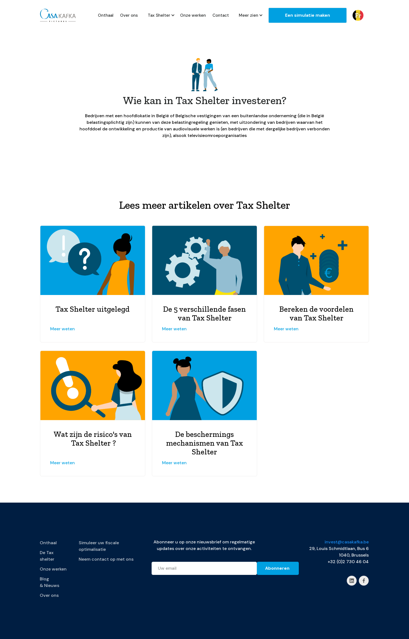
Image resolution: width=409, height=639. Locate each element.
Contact (220, 15)
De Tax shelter (47, 556)
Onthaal (105, 15)
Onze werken (193, 15)
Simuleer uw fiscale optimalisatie (99, 546)
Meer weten (62, 329)
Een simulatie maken (307, 15)
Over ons (129, 15)
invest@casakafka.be (347, 542)
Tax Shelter (159, 15)
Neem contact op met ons (106, 559)
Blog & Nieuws (49, 582)
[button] (159, 15)
